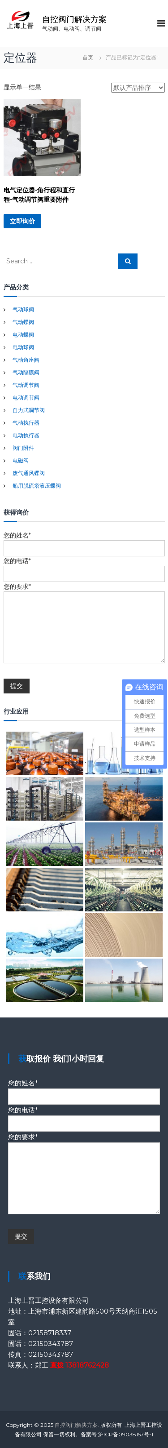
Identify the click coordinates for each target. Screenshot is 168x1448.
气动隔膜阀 (26, 372)
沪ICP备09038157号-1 (125, 1434)
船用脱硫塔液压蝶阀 (37, 485)
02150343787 (50, 1343)
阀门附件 (23, 447)
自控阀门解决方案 (74, 19)
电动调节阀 (26, 397)
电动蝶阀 (23, 334)
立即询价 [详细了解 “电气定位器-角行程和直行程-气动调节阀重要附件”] (22, 221)
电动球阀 (23, 347)
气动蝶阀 (23, 322)
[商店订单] (138, 88)
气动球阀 (23, 309)
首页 (87, 57)
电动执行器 (26, 435)
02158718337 (49, 1332)
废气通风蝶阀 (29, 473)
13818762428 (87, 1365)
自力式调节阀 (29, 410)
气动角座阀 (26, 359)
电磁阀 (21, 460)
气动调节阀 (26, 385)
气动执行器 (26, 422)
